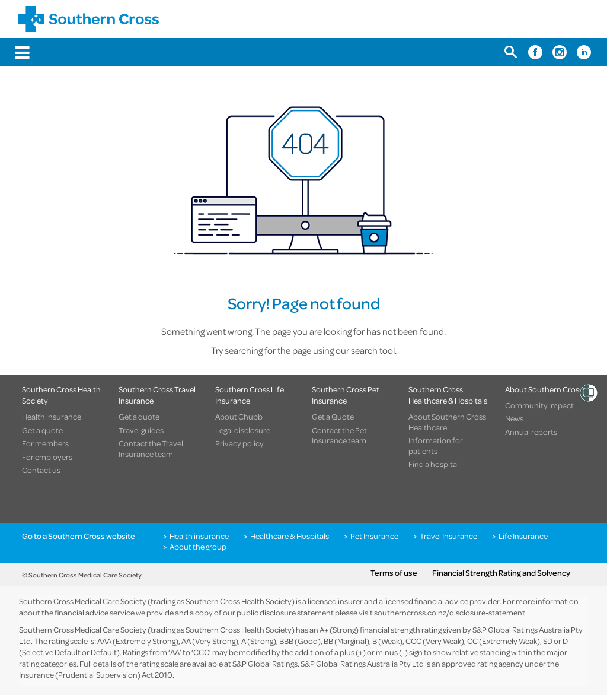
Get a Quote (333, 416)
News (514, 418)
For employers (47, 457)
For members (45, 443)
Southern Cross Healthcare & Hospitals (447, 394)
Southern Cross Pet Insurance (345, 394)
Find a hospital (433, 464)
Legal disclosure (242, 430)
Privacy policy (239, 443)
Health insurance (51, 416)
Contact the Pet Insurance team (339, 435)
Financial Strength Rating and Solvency (501, 572)
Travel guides (141, 430)
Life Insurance (523, 536)
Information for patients (435, 445)
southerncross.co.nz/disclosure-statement (449, 612)
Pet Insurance (374, 536)
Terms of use (393, 572)
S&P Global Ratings (265, 663)
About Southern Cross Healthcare (447, 421)
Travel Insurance (448, 536)
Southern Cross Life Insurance (249, 394)
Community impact (539, 405)
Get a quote (42, 430)
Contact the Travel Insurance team (151, 448)
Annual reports (531, 432)
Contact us (41, 470)
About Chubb (239, 416)
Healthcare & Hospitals (289, 536)
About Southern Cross (544, 389)
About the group (198, 546)
